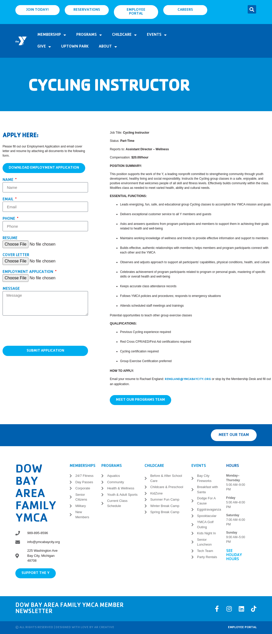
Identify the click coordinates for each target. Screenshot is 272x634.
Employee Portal (242, 627)
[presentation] (41, 331)
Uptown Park (75, 47)
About (108, 46)
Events (157, 35)
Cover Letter (16, 255)
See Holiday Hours (234, 555)
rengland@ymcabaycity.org (188, 379)
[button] (252, 9)
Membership (51, 35)
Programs (89, 35)
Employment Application (28, 272)
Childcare (124, 35)
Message (11, 289)
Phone (9, 219)
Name (8, 180)
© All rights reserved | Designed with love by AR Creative (64, 627)
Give (44, 46)
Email (8, 200)
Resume (10, 238)
